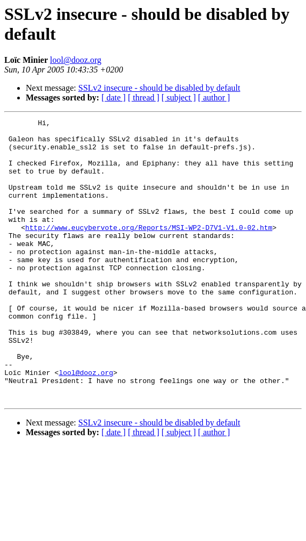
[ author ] (214, 97)
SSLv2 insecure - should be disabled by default (159, 87)
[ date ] (113, 97)
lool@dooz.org (75, 59)
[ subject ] (179, 97)
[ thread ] (143, 97)
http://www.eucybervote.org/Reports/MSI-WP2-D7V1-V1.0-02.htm (148, 250)
